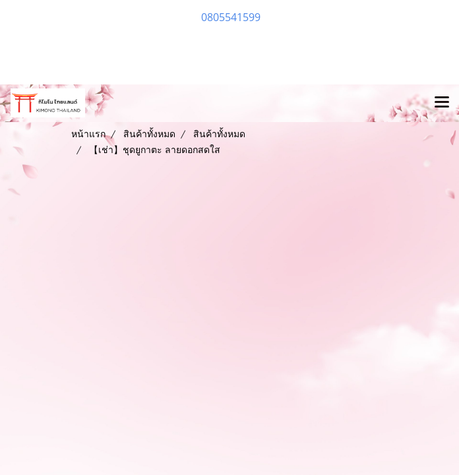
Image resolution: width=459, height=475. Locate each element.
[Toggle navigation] (441, 102)
